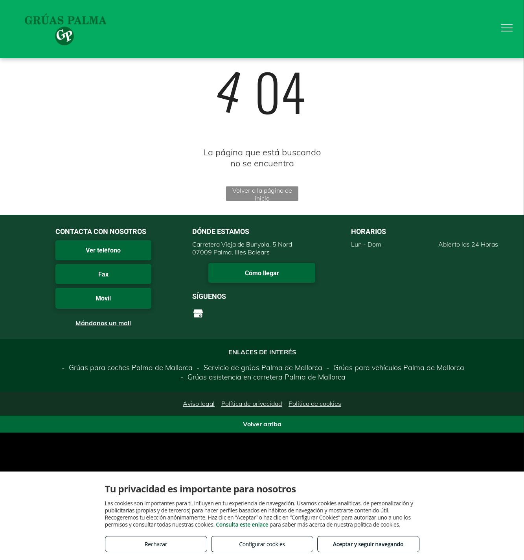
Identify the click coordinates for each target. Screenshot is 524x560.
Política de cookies (315, 403)
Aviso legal (199, 403)
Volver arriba (262, 424)
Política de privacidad (251, 403)
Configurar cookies (262, 544)
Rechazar (156, 544)
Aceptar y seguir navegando (368, 544)
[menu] (506, 28)
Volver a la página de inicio (262, 193)
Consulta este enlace (242, 524)
